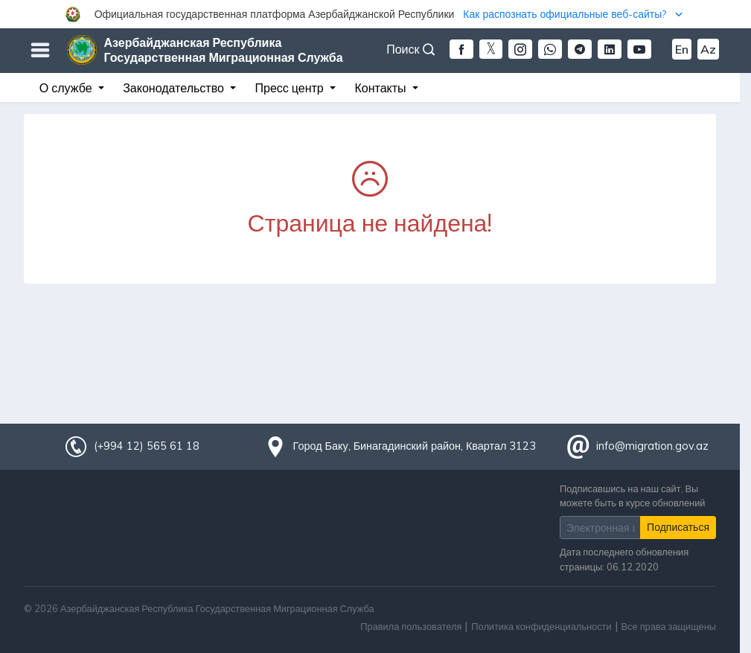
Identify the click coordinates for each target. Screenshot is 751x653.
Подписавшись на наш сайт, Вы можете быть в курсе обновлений (632, 495)
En (681, 49)
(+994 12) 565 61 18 (146, 446)
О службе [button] (67, 87)
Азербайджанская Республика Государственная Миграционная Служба (223, 50)
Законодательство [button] (175, 87)
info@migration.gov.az (652, 446)
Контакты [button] (381, 87)
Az (708, 49)
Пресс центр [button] (291, 87)
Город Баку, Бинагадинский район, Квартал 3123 (415, 446)
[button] (375, 14)
